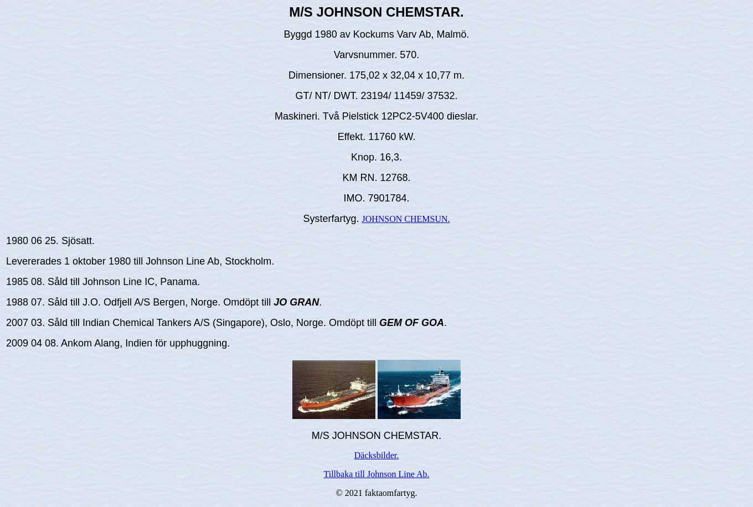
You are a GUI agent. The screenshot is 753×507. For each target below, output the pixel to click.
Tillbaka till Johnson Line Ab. (377, 474)
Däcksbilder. (376, 455)
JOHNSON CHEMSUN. (406, 219)
